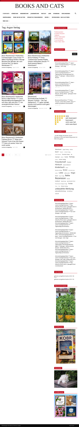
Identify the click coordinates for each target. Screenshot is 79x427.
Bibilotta (57, 35)
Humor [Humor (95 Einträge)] (69, 162)
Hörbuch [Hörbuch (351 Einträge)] (58, 164)
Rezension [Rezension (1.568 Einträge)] (60, 178)
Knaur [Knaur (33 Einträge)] (67, 167)
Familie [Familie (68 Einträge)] (66, 157)
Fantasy (43, 13)
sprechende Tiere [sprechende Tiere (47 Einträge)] (71, 181)
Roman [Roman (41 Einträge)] (68, 178)
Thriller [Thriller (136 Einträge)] (70, 183)
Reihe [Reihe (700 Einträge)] (67, 175)
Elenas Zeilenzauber (60, 37)
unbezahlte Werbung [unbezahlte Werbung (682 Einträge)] (64, 188)
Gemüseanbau (7, 17)
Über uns (6, 21)
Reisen (47, 17)
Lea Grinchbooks (59, 40)
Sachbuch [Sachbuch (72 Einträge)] (57, 181)
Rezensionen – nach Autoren (60, 17)
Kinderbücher (24, 13)
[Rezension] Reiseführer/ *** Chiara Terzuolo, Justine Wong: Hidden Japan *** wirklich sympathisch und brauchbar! (65, 102)
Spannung (56, 13)
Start (3, 25)
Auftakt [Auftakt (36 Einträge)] (71, 149)
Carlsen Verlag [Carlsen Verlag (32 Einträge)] (67, 152)
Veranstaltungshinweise (35, 17)
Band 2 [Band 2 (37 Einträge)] (61, 152)
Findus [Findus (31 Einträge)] (56, 159)
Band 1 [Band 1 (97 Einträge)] (57, 152)
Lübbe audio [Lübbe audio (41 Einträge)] (67, 173)
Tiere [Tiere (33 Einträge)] (56, 186)
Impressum (71, 425)
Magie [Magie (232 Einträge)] (73, 173)
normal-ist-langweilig (7, 67)
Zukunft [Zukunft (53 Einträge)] (57, 193)
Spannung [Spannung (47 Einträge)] (63, 181)
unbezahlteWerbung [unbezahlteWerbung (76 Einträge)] (60, 191)
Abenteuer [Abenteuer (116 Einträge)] (58, 149)
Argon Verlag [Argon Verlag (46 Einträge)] (66, 149)
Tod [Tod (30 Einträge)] (59, 186)
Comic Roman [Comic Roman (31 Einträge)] (58, 154)
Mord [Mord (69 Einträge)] (56, 175)
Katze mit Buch (59, 38)
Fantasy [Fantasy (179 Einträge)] (72, 157)
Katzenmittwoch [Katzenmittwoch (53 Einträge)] (67, 164)
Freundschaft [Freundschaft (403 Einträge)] (60, 162)
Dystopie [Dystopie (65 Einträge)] (57, 157)
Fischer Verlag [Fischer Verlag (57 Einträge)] (62, 159)
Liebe (49, 13)
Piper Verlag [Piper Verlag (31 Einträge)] (61, 175)
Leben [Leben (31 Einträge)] (56, 173)
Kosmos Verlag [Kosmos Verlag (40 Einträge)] (58, 170)
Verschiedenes (66, 13)
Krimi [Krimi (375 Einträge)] (65, 170)
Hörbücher (14, 13)
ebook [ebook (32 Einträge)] (62, 157)
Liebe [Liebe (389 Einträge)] (61, 173)
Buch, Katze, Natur (60, 41)
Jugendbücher (35, 13)
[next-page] (19, 155)
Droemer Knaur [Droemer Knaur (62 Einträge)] (66, 154)
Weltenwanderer (59, 32)
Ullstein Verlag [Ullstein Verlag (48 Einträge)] (64, 186)
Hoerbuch (4, 53)
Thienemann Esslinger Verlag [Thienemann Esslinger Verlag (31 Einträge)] (61, 183)
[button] (75, 13)
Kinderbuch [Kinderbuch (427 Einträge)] (60, 167)
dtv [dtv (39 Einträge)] (71, 154)
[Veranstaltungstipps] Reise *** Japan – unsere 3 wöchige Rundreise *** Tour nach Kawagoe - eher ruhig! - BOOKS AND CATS (65, 257)
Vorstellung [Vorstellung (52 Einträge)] (69, 191)
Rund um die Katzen (19, 17)
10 (15, 154)
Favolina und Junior (60, 33)
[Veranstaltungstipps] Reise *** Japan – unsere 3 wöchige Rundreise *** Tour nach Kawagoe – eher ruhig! (65, 64)
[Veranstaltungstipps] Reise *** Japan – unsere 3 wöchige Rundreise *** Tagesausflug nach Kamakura (65, 84)
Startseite (6, 13)
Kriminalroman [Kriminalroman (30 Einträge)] (71, 170)
